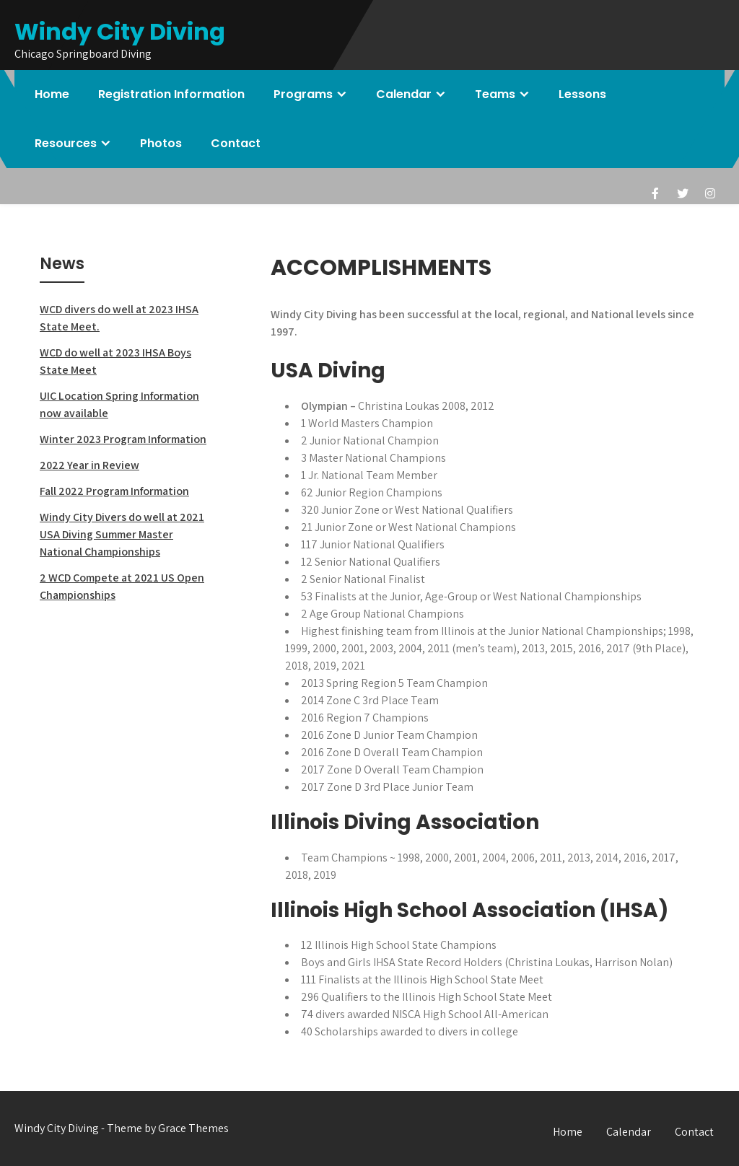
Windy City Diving (119, 31)
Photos (161, 143)
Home (52, 94)
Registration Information (171, 94)
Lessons (582, 94)
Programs (303, 94)
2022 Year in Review (89, 465)
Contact (236, 143)
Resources (66, 143)
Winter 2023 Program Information (123, 439)
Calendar (404, 94)
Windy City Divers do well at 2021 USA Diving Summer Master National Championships (122, 534)
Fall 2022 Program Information (114, 491)
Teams (495, 94)
